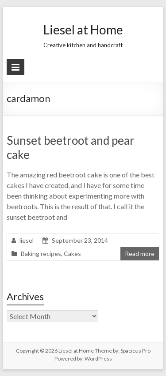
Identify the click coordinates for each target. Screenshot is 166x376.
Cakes (72, 253)
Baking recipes (41, 253)
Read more (139, 253)
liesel (26, 240)
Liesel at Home (83, 29)
